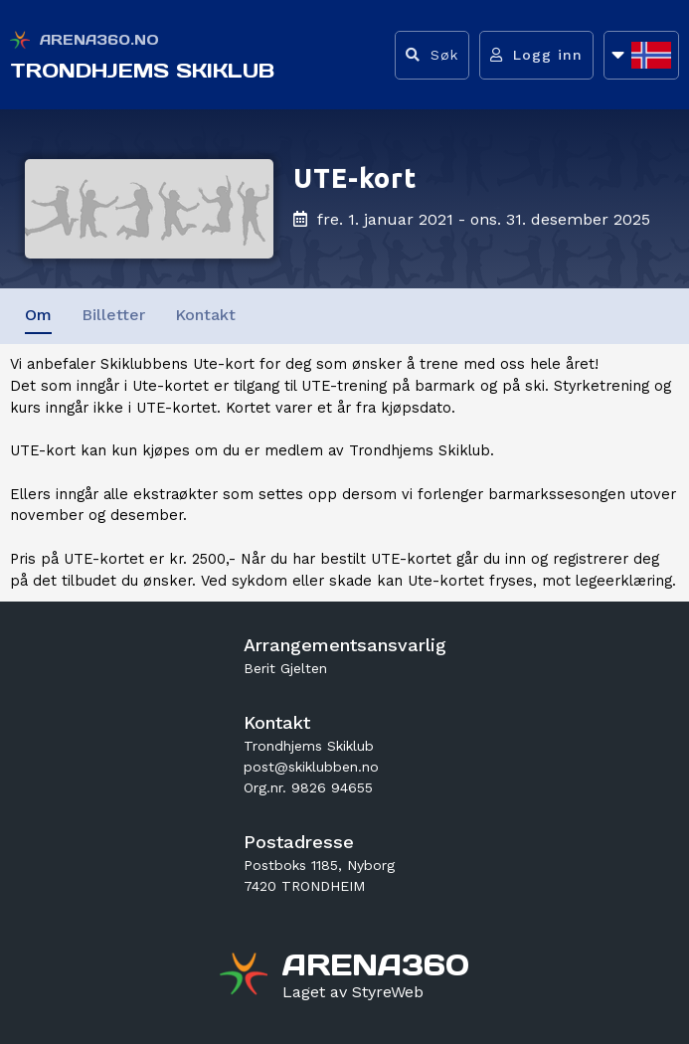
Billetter (113, 314)
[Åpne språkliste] (641, 55)
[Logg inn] (536, 55)
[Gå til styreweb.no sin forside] (353, 992)
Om (38, 314)
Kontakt (205, 314)
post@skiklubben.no (311, 767)
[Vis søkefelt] (432, 55)
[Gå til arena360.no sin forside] (246, 976)
